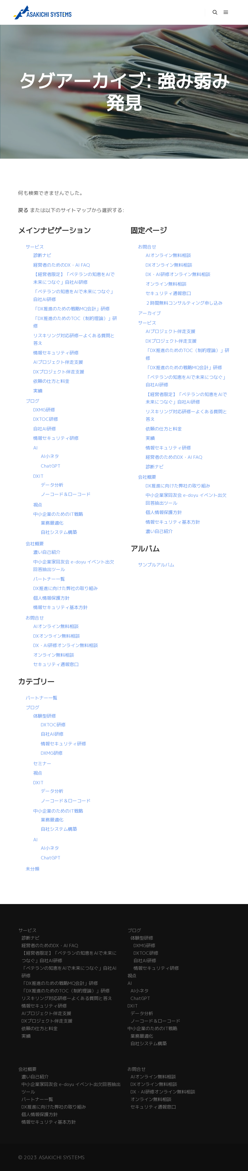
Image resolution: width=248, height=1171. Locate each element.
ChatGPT (50, 466)
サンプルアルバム (156, 565)
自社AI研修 (44, 429)
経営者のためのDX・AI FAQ (61, 265)
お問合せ (35, 618)
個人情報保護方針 (51, 598)
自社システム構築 (59, 532)
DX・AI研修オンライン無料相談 (65, 645)
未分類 (32, 869)
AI (35, 448)
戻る (23, 210)
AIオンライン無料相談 (56, 626)
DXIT (38, 476)
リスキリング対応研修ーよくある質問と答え (66, 998)
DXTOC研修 (45, 419)
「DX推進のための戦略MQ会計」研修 (71, 309)
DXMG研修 (44, 410)
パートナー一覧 (49, 579)
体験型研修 (44, 716)
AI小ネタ (50, 456)
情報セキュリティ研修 (56, 353)
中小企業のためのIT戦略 (58, 514)
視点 (37, 505)
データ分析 (52, 485)
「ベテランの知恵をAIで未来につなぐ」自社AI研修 (69, 972)
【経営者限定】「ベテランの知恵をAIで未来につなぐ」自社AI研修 (69, 957)
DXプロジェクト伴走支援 (58, 372)
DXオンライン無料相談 (56, 636)
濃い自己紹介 (46, 552)
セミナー (42, 763)
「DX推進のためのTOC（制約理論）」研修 (65, 991)
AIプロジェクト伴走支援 (58, 362)
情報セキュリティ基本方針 (60, 607)
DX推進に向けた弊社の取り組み (65, 588)
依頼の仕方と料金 (51, 381)
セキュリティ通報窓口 (56, 664)
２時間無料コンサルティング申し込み (184, 303)
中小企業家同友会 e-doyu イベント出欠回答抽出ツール (71, 1088)
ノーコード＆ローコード (66, 494)
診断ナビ (42, 255)
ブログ (32, 401)
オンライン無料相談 (53, 655)
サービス (35, 247)
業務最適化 (52, 523)
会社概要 (35, 544)
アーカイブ (149, 313)
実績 (37, 391)
